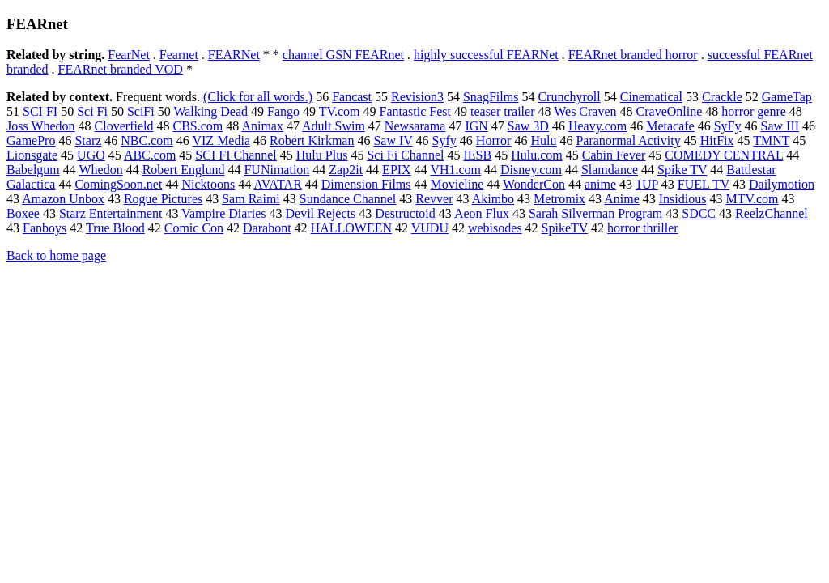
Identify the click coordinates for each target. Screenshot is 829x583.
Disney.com (531, 170)
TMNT (771, 140)
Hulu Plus (322, 155)
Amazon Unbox (63, 199)
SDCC (699, 213)
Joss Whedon (40, 126)
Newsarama (415, 126)
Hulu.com (537, 155)
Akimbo (493, 199)
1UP (647, 184)
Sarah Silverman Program (595, 213)
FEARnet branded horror (633, 55)
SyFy (728, 126)
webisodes (495, 228)
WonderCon (534, 184)
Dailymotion (781, 184)
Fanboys (44, 228)
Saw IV (392, 140)
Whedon (100, 170)
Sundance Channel (348, 199)
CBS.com (197, 126)
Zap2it (346, 170)
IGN (476, 126)
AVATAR (277, 184)
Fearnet (178, 55)
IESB (477, 155)
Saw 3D (528, 126)
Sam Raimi (251, 199)
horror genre (753, 111)
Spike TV (682, 170)
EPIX (396, 170)
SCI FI (40, 111)
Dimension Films (366, 184)
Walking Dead (210, 111)
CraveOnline (669, 111)
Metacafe (670, 126)
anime (600, 184)
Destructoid (405, 213)
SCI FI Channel (235, 155)
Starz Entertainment (111, 213)
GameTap (787, 97)
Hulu (543, 140)
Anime (622, 199)
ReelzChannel (771, 213)
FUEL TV (703, 184)
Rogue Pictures (163, 199)
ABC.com (150, 155)
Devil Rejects (321, 213)
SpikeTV (565, 228)
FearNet (129, 55)
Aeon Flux (481, 213)
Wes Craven (585, 111)
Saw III (780, 126)
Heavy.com (597, 126)
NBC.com (146, 140)
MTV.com (751, 199)
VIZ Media (221, 140)
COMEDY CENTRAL (724, 155)
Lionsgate (31, 155)
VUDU (430, 228)
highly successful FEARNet (486, 55)
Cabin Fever (614, 155)
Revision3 (417, 97)
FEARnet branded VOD (120, 69)
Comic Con (193, 228)
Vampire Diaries (223, 213)
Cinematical (651, 97)
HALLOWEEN (351, 228)
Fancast (352, 97)
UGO (91, 155)
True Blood (115, 228)
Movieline (457, 184)
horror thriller (642, 228)
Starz (87, 140)
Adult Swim (333, 126)
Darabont (267, 228)
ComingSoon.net (118, 184)
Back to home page (56, 255)
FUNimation (276, 170)
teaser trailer (502, 111)
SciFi (141, 111)
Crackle (722, 97)
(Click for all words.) (257, 97)
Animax (262, 126)
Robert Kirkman (312, 140)
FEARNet (234, 55)
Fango (283, 111)
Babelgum (33, 170)
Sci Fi (92, 111)
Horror (494, 140)
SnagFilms (490, 97)
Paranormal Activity (628, 140)
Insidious (683, 199)
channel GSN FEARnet (343, 55)
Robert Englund (183, 170)
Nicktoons (208, 184)
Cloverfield (124, 126)
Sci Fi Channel (405, 155)
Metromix (559, 199)
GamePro (30, 140)
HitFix (717, 140)
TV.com (339, 111)
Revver (434, 199)
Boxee (23, 213)
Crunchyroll (569, 97)
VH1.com (455, 170)
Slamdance (609, 170)
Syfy (444, 140)
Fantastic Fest (415, 111)
